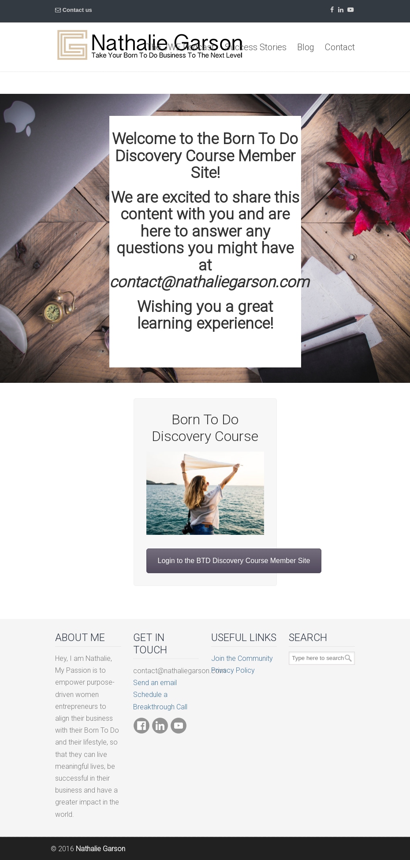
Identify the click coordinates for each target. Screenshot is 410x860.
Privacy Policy (233, 670)
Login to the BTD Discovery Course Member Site (234, 560)
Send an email (155, 682)
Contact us (77, 10)
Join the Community (242, 658)
